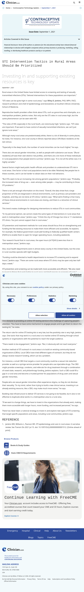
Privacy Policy (31, 579)
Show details (72, 308)
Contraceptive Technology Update (22, 8)
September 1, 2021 (45, 8)
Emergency (12, 530)
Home (4, 8)
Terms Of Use (41, 579)
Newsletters (71, 530)
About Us (57, 530)
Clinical (37, 530)
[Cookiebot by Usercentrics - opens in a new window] (71, 275)
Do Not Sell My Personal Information (13, 579)
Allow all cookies (68, 315)
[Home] (11, 3)
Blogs (31, 537)
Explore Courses (11, 516)
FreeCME (51, 537)
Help (46, 530)
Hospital (26, 530)
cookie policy (38, 287)
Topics (40, 537)
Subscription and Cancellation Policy (63, 579)
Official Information (10, 581)
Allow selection (41, 315)
